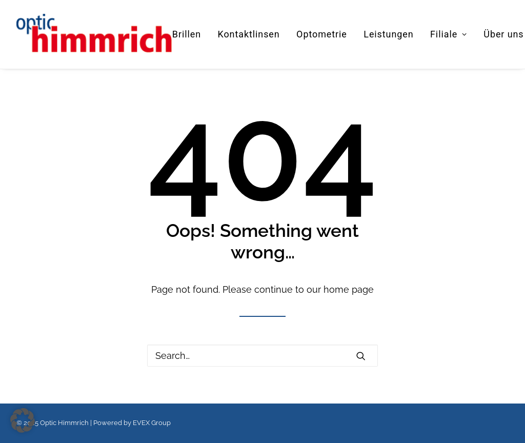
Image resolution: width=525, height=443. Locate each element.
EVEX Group (152, 423)
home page (349, 289)
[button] (361, 356)
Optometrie (321, 34)
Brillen (186, 34)
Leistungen (388, 34)
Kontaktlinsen (249, 34)
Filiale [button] (448, 34)
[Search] (262, 356)
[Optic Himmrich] (94, 34)
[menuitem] (190, 34)
